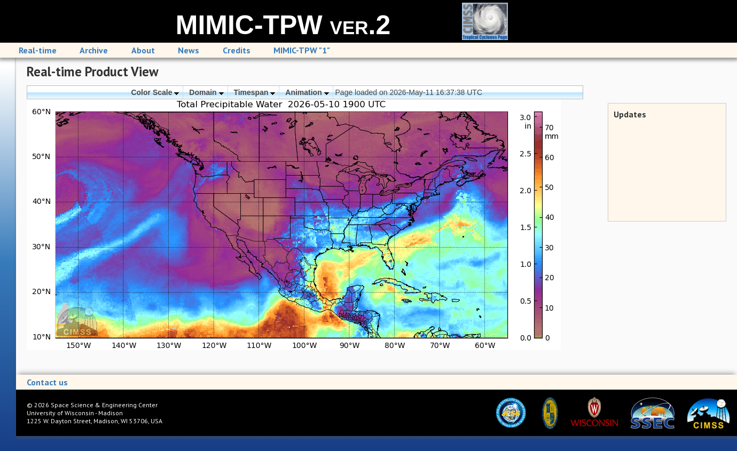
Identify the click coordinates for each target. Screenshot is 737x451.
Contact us (47, 382)
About (143, 50)
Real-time (38, 50)
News (188, 50)
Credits (236, 50)
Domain (206, 92)
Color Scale (155, 92)
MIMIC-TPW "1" (301, 50)
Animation (306, 92)
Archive (94, 50)
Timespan (254, 92)
